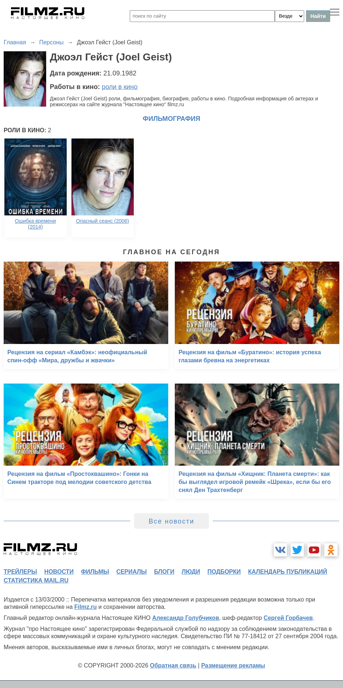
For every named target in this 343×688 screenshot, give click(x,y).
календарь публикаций (287, 572)
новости (59, 572)
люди (191, 572)
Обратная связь (173, 665)
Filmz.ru (85, 607)
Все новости (172, 521)
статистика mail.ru (36, 580)
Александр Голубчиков (185, 618)
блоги (164, 572)
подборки (224, 572)
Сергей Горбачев (288, 618)
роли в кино (120, 86)
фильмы (95, 572)
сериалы (131, 572)
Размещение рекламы (233, 665)
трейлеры (20, 572)
